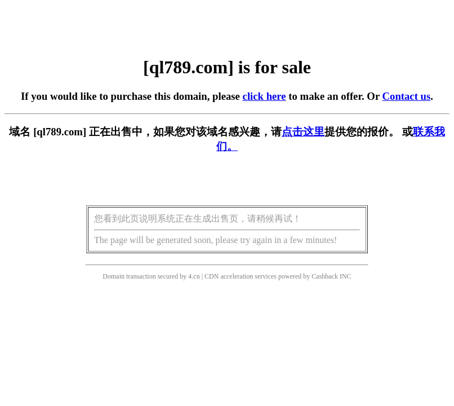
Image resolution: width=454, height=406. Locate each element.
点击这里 (303, 132)
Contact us (406, 96)
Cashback (324, 276)
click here (264, 96)
